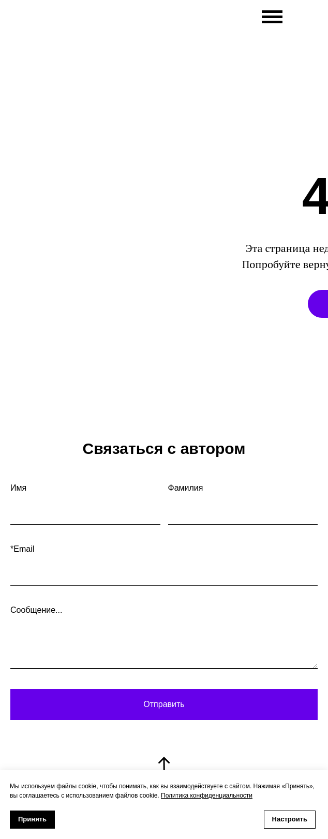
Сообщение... (36, 610)
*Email (22, 548)
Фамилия (185, 487)
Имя (18, 487)
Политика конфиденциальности (206, 795)
